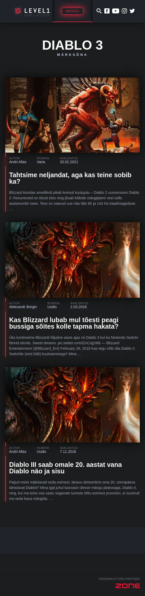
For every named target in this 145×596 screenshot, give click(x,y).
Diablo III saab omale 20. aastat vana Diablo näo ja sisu (65, 468)
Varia (41, 162)
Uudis (52, 307)
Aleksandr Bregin (23, 307)
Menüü (72, 11)
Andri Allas (17, 162)
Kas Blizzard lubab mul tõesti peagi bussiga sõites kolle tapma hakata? (64, 323)
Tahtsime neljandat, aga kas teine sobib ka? (70, 178)
